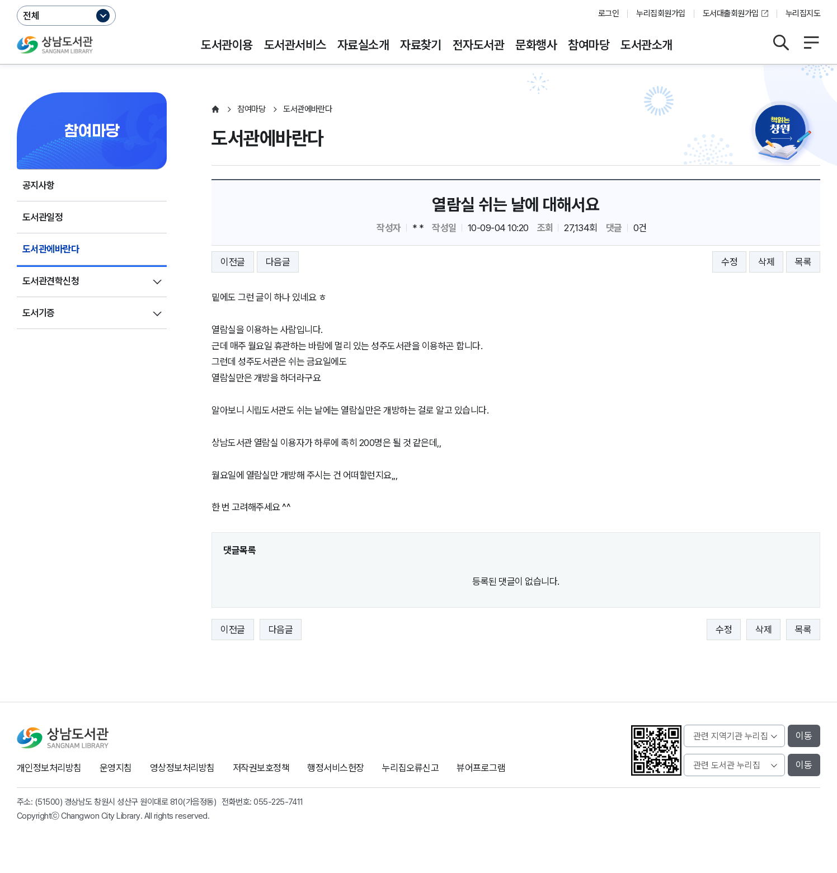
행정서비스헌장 (335, 767)
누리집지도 (803, 13)
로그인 (608, 13)
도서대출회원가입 (731, 13)
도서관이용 (226, 44)
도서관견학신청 (50, 281)
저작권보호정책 (261, 767)
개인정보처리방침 (49, 767)
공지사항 (38, 185)
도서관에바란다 (50, 249)
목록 (803, 261)
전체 (31, 15)
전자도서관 (478, 44)
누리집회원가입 (660, 13)
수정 (729, 261)
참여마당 (588, 44)
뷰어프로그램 (481, 767)
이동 (804, 735)
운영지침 (116, 767)
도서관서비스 (295, 44)
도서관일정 (42, 217)
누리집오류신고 (410, 767)
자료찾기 (420, 44)
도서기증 (38, 312)
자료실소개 (363, 44)
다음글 (278, 261)
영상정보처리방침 (182, 767)
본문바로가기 (418, 0)
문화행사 (536, 44)
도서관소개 (646, 44)
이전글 (232, 261)
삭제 (766, 261)
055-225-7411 (278, 802)
